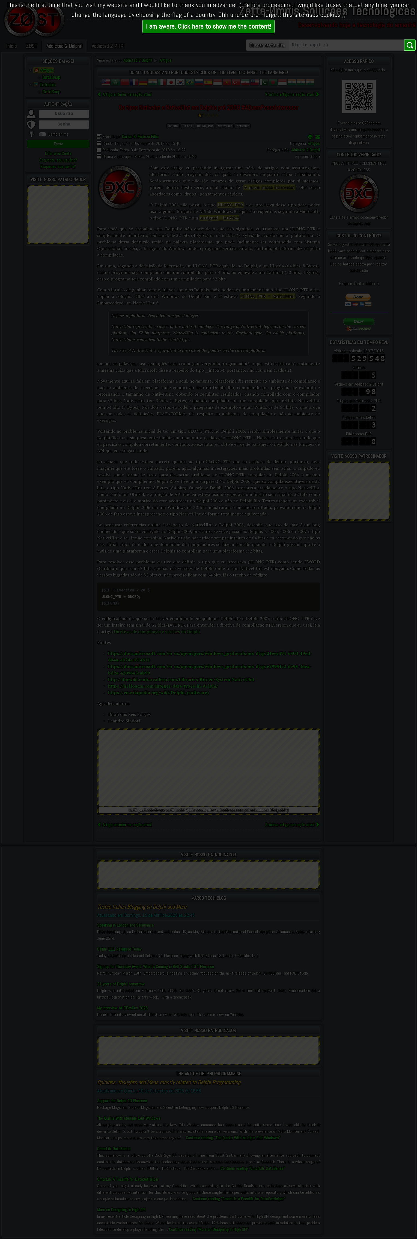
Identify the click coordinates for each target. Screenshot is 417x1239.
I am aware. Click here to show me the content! (208, 26)
